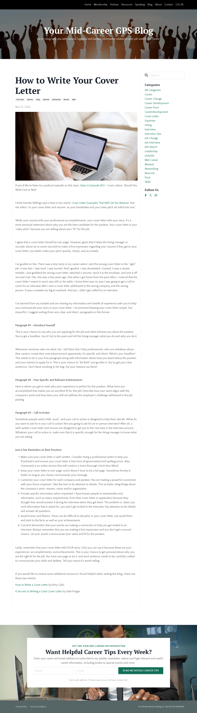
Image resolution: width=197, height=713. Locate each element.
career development (157, 103)
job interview (56, 99)
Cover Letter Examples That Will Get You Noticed (100, 202)
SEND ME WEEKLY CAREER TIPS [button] (141, 670)
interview (46, 99)
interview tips (153, 133)
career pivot (152, 107)
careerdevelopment (156, 112)
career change (153, 98)
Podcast (114, 4)
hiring (38, 99)
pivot (147, 177)
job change (151, 138)
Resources (126, 4)
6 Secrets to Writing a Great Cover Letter (38, 591)
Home (88, 4)
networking (151, 168)
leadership (151, 151)
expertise (30, 99)
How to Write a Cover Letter (31, 584)
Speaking (140, 4)
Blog (150, 4)
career (148, 94)
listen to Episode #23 (92, 185)
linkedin (149, 155)
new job (66, 99)
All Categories (153, 90)
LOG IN (179, 4)
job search (151, 146)
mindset (149, 164)
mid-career (151, 160)
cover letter (20, 99)
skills (74, 99)
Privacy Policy (21, 707)
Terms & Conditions (38, 707)
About (158, 4)
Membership (100, 4)
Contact (169, 4)
